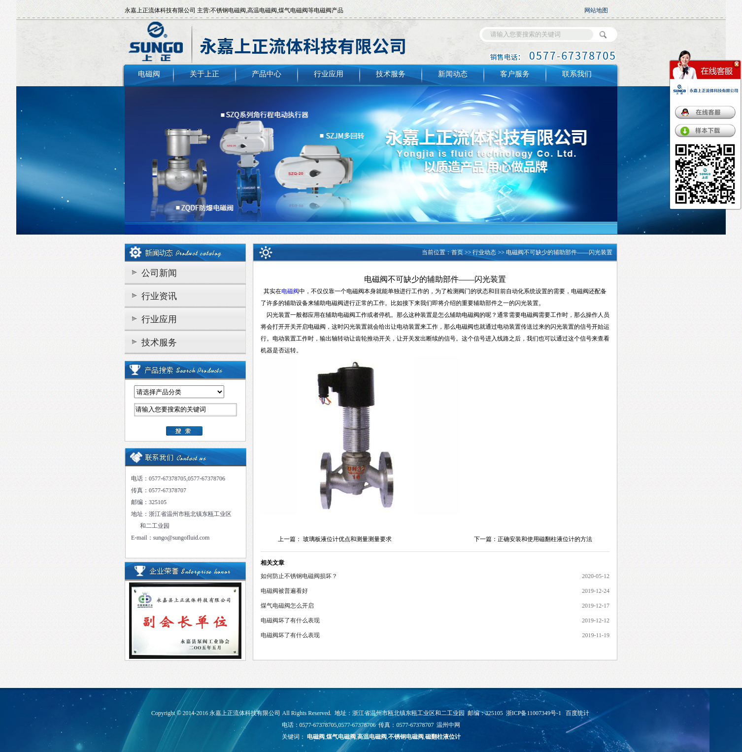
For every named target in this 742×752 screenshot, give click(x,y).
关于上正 (204, 74)
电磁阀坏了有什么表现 (290, 620)
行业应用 (328, 74)
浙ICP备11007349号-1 (533, 713)
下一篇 (483, 539)
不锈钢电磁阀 (406, 736)
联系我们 (577, 74)
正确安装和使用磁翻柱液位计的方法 (545, 539)
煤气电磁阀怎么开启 (287, 605)
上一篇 (287, 539)
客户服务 (515, 74)
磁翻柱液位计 (443, 736)
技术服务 (390, 74)
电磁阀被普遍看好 (284, 590)
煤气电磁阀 (341, 736)
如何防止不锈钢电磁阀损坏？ (299, 576)
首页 (457, 252)
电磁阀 (149, 74)
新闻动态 (453, 74)
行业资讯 (159, 296)
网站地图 (596, 10)
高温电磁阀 (372, 736)
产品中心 (266, 74)
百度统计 (577, 713)
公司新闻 (159, 273)
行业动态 (484, 252)
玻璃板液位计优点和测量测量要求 (347, 539)
